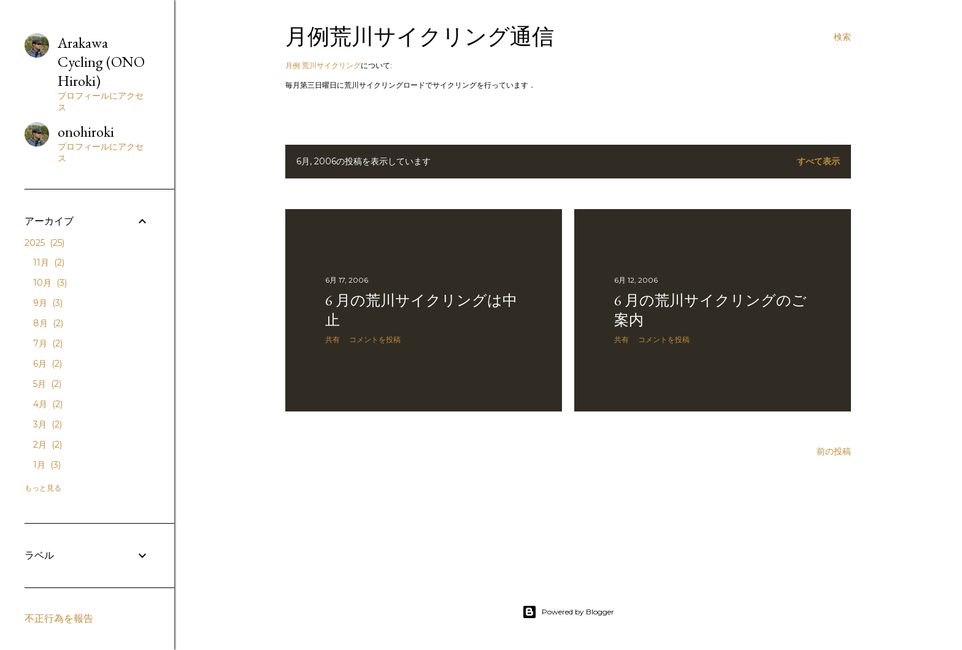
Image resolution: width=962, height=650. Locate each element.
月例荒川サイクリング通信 (419, 36)
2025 (44, 242)
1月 (47, 464)
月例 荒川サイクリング (323, 65)
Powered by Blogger (568, 612)
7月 (48, 343)
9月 (48, 302)
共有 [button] (332, 339)
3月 (47, 424)
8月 (48, 323)
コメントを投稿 (375, 339)
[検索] (842, 37)
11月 (48, 262)
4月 (48, 404)
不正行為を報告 (59, 618)
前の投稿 (834, 451)
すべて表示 (818, 161)
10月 (50, 282)
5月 (47, 383)
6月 (47, 363)
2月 (47, 444)
